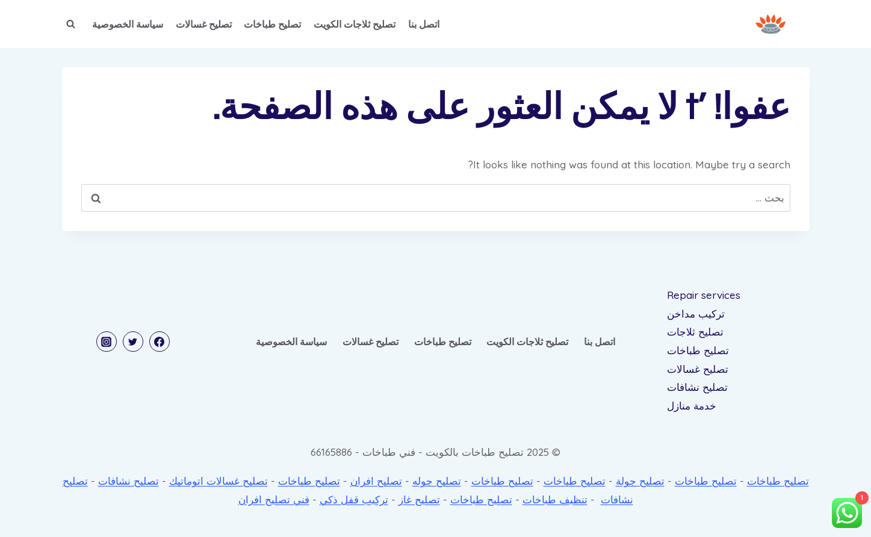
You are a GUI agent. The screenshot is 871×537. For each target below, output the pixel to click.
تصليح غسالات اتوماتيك (218, 480)
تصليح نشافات (697, 387)
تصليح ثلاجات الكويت (354, 24)
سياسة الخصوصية (127, 24)
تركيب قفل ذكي (354, 499)
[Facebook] (159, 341)
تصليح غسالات (204, 24)
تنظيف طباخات (554, 499)
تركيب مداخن (696, 313)
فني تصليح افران (273, 499)
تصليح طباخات (272, 24)
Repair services (703, 295)
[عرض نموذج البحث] (71, 24)
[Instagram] (106, 341)
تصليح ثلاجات (695, 331)
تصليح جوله (436, 480)
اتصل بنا (423, 24)
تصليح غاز (419, 499)
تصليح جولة (640, 480)
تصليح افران (376, 480)
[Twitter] (133, 341)
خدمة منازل (691, 405)
